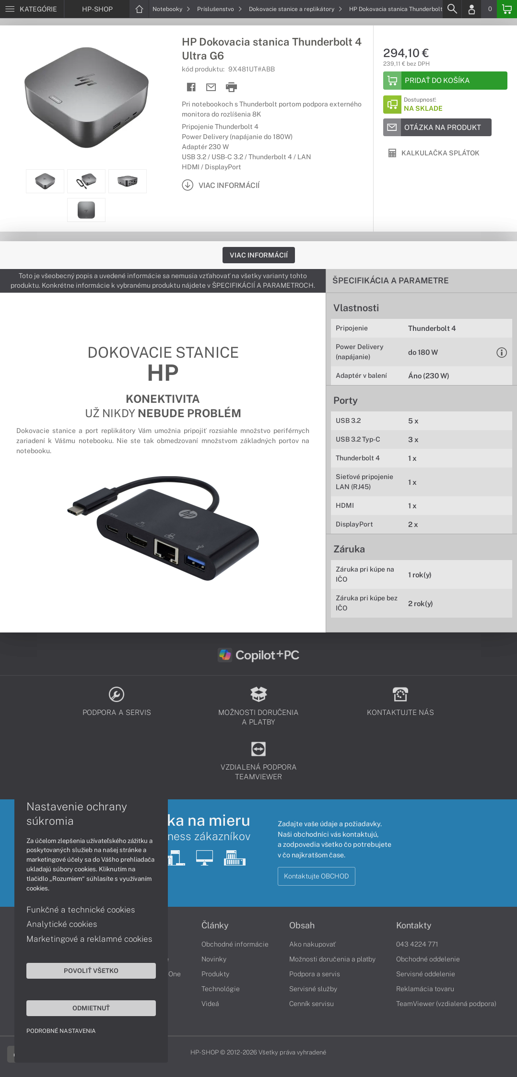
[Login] (471, 9)
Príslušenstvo (219, 9)
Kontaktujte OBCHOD (316, 876)
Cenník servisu (311, 1003)
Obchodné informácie (235, 944)
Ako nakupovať (312, 944)
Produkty (215, 974)
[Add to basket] (445, 80)
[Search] (451, 9)
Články (215, 925)
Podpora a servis (314, 974)
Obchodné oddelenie (428, 959)
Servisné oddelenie (425, 974)
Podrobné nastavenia (61, 1031)
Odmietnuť (91, 1008)
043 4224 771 (417, 944)
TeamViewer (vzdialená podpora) (446, 1003)
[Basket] (507, 9)
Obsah (302, 925)
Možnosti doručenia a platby (332, 959)
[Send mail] (211, 87)
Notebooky (171, 9)
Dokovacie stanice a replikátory (295, 9)
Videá (210, 1003)
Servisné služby (313, 989)
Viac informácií (259, 255)
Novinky (213, 959)
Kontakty (414, 925)
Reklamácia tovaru (425, 989)
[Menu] (32, 9)
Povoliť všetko (91, 970)
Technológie (220, 989)
